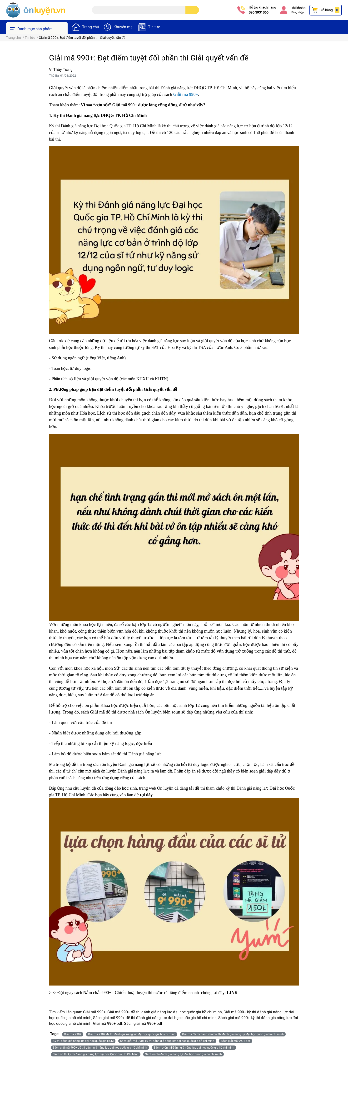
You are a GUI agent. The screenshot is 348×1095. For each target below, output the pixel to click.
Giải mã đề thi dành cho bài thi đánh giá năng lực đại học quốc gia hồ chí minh (233, 1034)
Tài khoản (298, 8)
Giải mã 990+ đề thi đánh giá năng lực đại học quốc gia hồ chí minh (131, 1034)
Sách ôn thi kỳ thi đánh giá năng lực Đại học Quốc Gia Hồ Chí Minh (96, 1054)
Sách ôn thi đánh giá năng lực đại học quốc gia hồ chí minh (183, 1054)
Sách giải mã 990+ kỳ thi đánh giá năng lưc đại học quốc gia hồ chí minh (167, 1041)
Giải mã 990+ (72, 1034)
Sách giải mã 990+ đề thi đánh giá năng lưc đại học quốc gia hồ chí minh (100, 1047)
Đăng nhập (297, 12)
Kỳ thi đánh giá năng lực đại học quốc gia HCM (83, 1041)
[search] (192, 10)
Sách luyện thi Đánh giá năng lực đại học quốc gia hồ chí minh (194, 1047)
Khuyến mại (124, 27)
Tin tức (154, 27)
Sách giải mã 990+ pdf (235, 1041)
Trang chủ (90, 27)
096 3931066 (258, 12)
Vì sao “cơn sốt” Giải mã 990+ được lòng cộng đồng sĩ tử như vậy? (143, 105)
